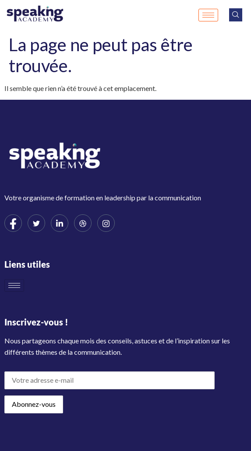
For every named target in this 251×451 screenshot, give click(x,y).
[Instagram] (106, 223)
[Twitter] (36, 223)
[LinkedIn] (59, 223)
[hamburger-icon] (208, 15)
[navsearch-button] (235, 14)
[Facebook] (13, 223)
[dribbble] (83, 223)
